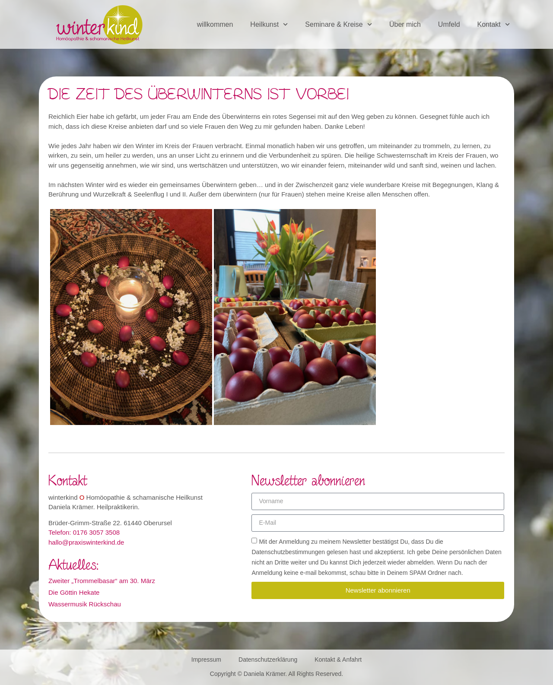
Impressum (206, 659)
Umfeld (449, 24)
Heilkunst (269, 24)
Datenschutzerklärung (267, 659)
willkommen (215, 24)
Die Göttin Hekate (73, 592)
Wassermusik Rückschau (84, 604)
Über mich (405, 24)
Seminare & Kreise (338, 24)
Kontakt (493, 24)
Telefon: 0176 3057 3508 (84, 532)
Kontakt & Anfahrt (338, 659)
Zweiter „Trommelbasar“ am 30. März (101, 580)
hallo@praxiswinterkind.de (86, 542)
